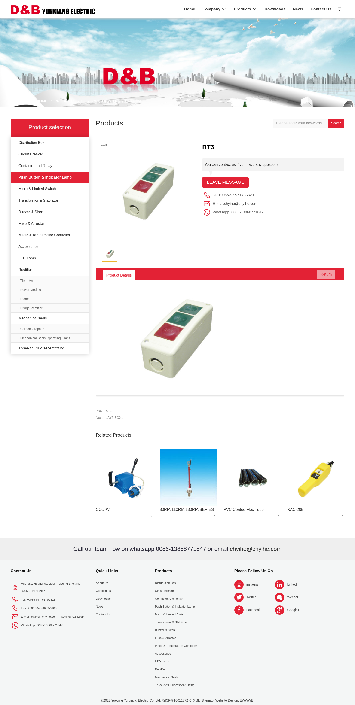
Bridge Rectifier (31, 308)
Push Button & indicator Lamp (112, 101)
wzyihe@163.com (73, 616)
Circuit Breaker (30, 154)
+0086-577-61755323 (236, 195)
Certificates (103, 591)
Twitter (251, 597)
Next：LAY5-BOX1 (109, 417)
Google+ (293, 610)
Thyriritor (26, 280)
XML (196, 700)
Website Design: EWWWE (234, 700)
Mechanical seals (32, 318)
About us (102, 583)
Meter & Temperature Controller (44, 235)
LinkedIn (293, 584)
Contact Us (21, 571)
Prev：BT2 (104, 411)
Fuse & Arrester (31, 223)
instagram (253, 584)
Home (41, 101)
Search (336, 123)
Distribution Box (31, 143)
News (100, 606)
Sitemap (207, 700)
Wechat (292, 597)
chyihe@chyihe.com (240, 204)
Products (65, 101)
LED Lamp (27, 258)
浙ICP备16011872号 (176, 700)
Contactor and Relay (35, 166)
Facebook (253, 610)
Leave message (226, 182)
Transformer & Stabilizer (38, 200)
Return (324, 275)
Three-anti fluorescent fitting (41, 348)
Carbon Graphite (32, 329)
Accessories (28, 247)
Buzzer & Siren (30, 212)
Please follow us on (253, 571)
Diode (24, 299)
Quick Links (107, 571)
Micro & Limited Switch (37, 189)
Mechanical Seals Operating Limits (45, 338)
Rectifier (25, 270)
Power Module (30, 290)
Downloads (103, 598)
